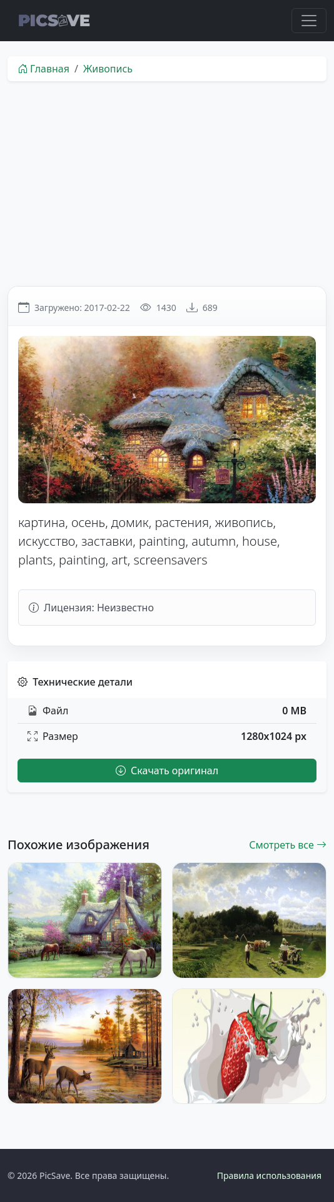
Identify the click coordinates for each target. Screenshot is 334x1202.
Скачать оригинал (167, 770)
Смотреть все (287, 845)
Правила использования (269, 1175)
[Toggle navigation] (308, 20)
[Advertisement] (167, 183)
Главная (43, 69)
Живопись (108, 69)
